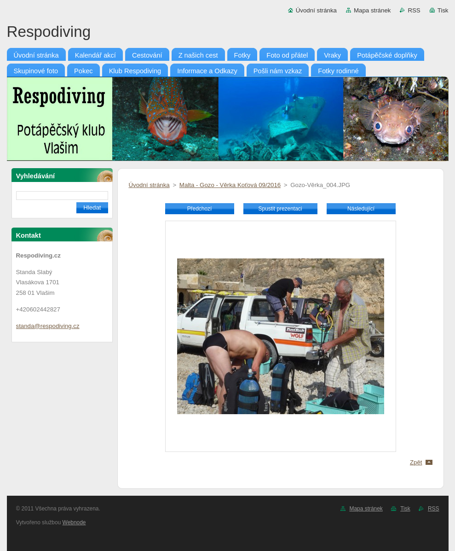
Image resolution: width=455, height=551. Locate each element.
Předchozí (199, 208)
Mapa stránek (372, 10)
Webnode (74, 522)
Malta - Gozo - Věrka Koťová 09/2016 (230, 185)
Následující (360, 208)
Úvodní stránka (316, 10)
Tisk (443, 10)
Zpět (416, 462)
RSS (414, 10)
